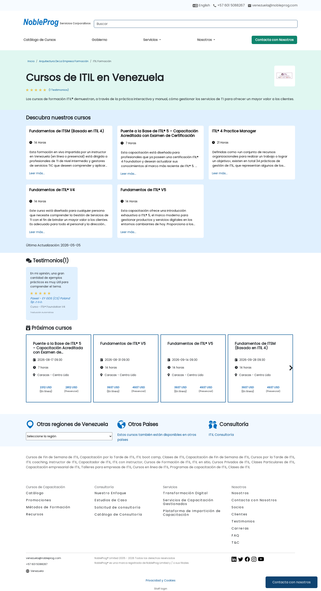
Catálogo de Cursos (39, 39)
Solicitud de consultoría (117, 507)
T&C (236, 542)
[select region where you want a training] (69, 436)
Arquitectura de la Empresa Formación (63, 61)
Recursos (35, 514)
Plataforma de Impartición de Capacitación (192, 513)
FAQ (235, 535)
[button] (290, 367)
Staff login (160, 588)
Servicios (150, 39)
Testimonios (243, 521)
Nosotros (205, 39)
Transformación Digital (185, 493)
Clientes (239, 514)
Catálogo (35, 493)
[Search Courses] (196, 24)
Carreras (240, 528)
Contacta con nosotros (291, 582)
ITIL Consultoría (221, 434)
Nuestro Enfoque (110, 493)
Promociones (38, 500)
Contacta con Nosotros (274, 39)
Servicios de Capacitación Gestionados (188, 502)
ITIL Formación (102, 61)
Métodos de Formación (48, 507)
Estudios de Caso (110, 500)
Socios (238, 507)
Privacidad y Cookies (160, 580)
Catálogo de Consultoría (118, 514)
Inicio (31, 61)
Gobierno (99, 39)
